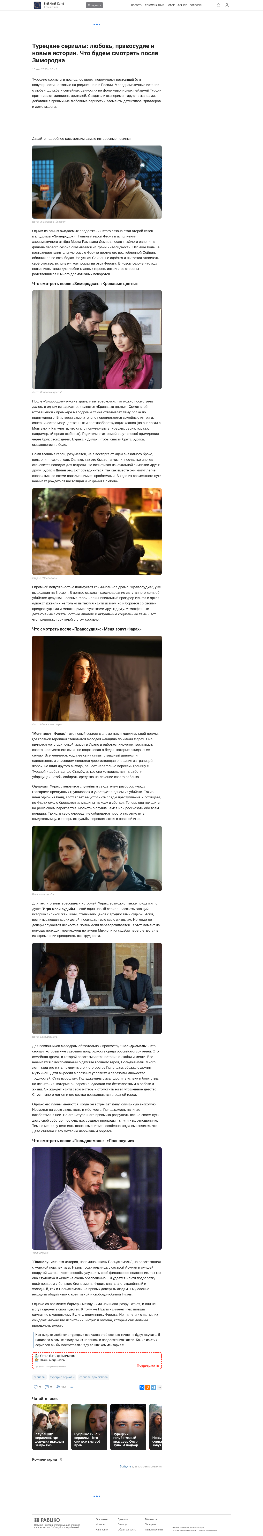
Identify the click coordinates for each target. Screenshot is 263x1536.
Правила (123, 1519)
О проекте (102, 1519)
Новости (100, 1524)
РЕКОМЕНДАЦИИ (154, 5)
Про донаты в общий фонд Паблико (50, 1367)
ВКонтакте (151, 1519)
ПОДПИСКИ (196, 5)
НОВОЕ (171, 5)
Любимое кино (54, 4)
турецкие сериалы (62, 1377)
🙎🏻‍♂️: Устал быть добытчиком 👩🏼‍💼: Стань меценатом (55, 1358)
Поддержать (94, 5)
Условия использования (208, 1530)
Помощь (122, 1524)
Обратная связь (127, 1529)
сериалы (39, 1377)
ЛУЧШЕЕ (182, 5)
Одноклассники (154, 1529)
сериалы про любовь (94, 1377)
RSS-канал (102, 1529)
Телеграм (150, 1524)
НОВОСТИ (136, 5)
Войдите (125, 1466)
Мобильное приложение (186, 1519)
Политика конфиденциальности (184, 1530)
